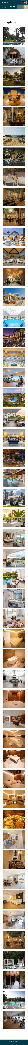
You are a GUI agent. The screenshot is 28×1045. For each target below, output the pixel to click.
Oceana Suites (5, 2)
